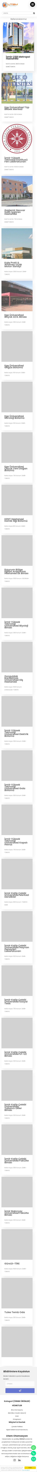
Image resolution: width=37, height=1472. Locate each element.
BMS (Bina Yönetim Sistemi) (14, 1413)
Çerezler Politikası (14, 1427)
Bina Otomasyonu (14, 1410)
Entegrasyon (14, 1419)
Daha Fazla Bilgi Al (26, 1470)
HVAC (14, 1416)
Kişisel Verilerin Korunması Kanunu (14, 1430)
